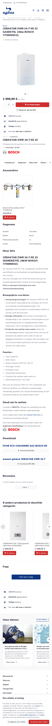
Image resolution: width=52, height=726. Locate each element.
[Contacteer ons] (7, 3)
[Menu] (47, 10)
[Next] (48, 163)
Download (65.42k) (26, 450)
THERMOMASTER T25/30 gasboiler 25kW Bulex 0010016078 (16, 545)
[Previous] (3, 526)
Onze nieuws (11, 620)
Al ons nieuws (41, 619)
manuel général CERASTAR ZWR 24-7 (24, 459)
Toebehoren (9, 163)
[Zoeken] (33, 10)
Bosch (5, 26)
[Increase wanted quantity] (13, 104)
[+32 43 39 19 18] (20, 3)
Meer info (33, 163)
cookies (37, 706)
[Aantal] (8, 104)
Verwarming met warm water (16, 18)
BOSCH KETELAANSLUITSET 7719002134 (14, 209)
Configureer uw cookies (16, 722)
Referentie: (6, 137)
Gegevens (22, 163)
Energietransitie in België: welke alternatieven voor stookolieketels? (16, 648)
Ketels (30, 18)
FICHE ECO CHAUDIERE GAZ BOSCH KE (25, 445)
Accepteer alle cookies (39, 722)
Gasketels (38, 18)
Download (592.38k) (26, 464)
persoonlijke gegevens (28, 715)
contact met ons (33, 415)
